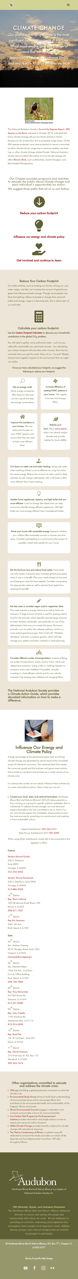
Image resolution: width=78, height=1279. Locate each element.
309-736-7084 (15, 981)
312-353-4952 (15, 872)
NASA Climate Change (21, 1126)
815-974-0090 (15, 1024)
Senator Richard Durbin (19, 856)
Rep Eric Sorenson (16, 920)
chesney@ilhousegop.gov (20, 956)
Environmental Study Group (23, 1096)
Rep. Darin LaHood (17, 899)
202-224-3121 (49, 829)
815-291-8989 (15, 1003)
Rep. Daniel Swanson (18, 1051)
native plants (61, 428)
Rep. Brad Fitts (14, 1034)
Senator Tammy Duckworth (20, 878)
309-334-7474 (15, 1063)
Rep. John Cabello (16, 1013)
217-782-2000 (51, 833)
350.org (14, 1090)
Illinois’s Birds (20, 159)
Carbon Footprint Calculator (29, 332)
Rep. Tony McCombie (18, 991)
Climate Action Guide (24, 694)
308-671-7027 (15, 910)
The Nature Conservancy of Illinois (26, 1132)
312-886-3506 (15, 889)
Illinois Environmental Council (24, 1109)
